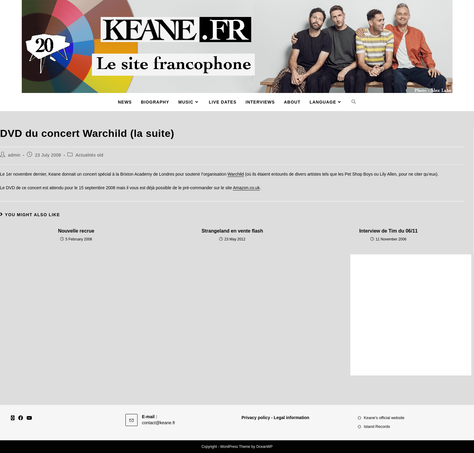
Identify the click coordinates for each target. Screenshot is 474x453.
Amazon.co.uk (246, 187)
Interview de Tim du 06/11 (388, 230)
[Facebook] (20, 418)
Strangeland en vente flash (232, 230)
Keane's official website (384, 417)
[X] (13, 418)
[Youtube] (29, 418)
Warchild (236, 174)
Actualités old (89, 155)
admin (14, 155)
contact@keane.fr (158, 422)
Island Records (377, 426)
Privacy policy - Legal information (275, 417)
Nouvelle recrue (76, 230)
